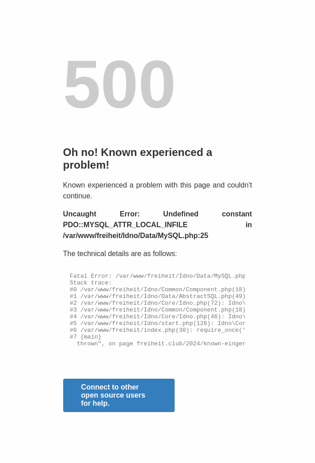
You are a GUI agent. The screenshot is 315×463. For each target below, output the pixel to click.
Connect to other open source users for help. (113, 410)
